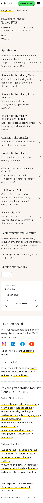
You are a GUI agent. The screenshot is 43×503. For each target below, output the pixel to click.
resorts (5, 461)
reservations (8, 404)
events (5, 411)
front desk (7, 408)
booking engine (30, 415)
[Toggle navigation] (38, 3)
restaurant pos (9, 415)
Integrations (7, 10)
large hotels (8, 453)
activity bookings (21, 411)
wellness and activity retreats (18, 464)
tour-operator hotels (13, 468)
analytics (6, 437)
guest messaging (11, 419)
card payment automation (16, 433)
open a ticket (20, 375)
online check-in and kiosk (15, 422)
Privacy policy (8, 483)
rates (22, 404)
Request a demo (26, 3)
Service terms (26, 483)
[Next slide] (9, 274)
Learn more (21, 303)
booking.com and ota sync (16, 430)
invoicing (32, 404)
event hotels (8, 450)
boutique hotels (28, 450)
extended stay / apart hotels (17, 472)
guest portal (8, 426)
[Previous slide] (4, 274)
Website (5, 39)
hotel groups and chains (15, 457)
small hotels (25, 453)
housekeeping (24, 408)
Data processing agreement (15, 487)
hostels (32, 468)
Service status (8, 490)
